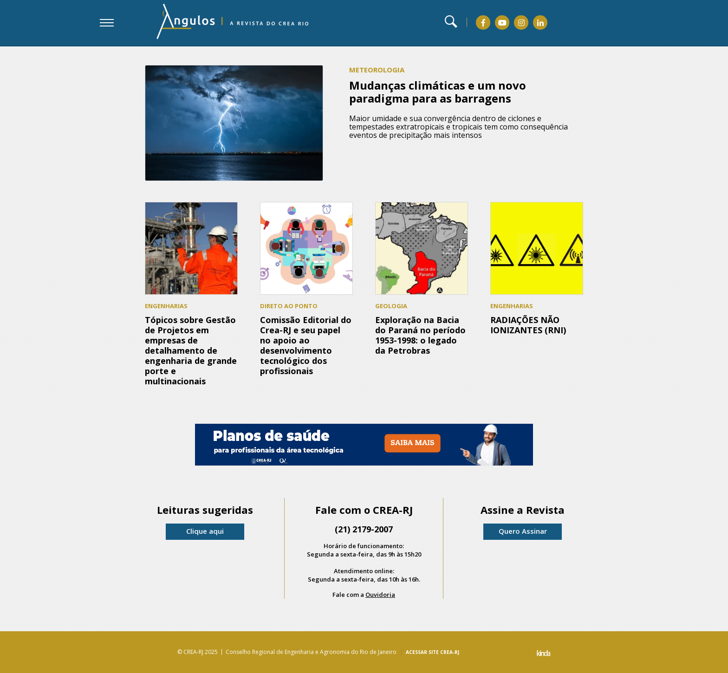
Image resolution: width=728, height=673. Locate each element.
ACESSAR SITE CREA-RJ (432, 652)
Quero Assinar (523, 531)
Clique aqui (205, 531)
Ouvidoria (380, 594)
